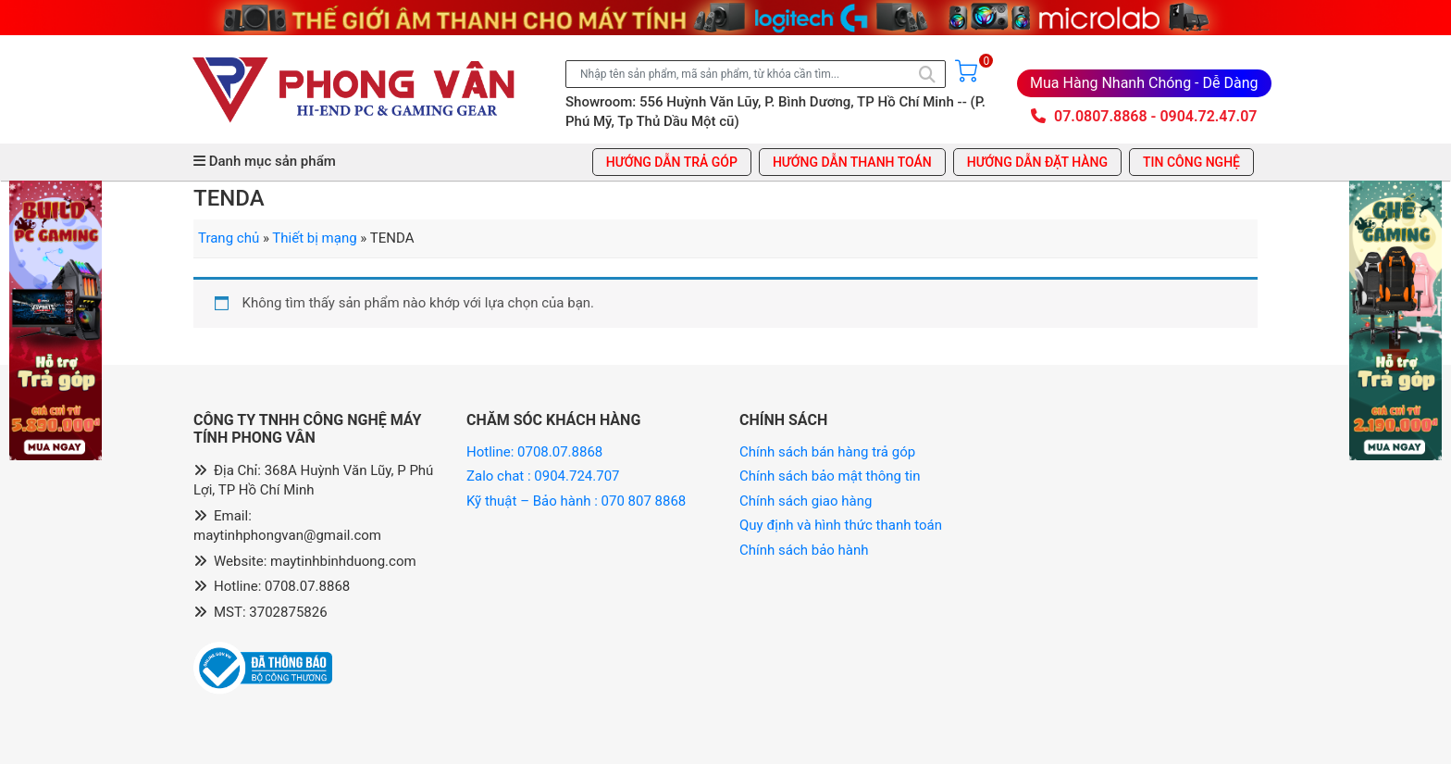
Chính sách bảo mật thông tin (830, 476)
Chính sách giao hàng (805, 501)
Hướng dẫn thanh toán (852, 162)
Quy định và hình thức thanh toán (840, 525)
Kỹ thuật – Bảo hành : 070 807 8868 (577, 501)
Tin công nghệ (1191, 162)
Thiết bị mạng (314, 238)
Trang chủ (228, 238)
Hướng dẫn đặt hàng (1037, 162)
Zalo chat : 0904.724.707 (544, 476)
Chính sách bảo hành (804, 550)
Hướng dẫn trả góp (672, 162)
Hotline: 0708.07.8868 (534, 452)
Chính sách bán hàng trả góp (827, 452)
